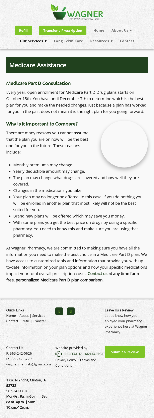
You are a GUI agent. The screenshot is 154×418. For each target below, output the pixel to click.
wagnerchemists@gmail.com (28, 364)
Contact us (97, 273)
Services (38, 315)
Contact (127, 40)
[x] (71, 311)
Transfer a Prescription (62, 30)
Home (98, 30)
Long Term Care (68, 40)
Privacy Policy (65, 359)
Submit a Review (125, 351)
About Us (121, 30)
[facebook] (59, 311)
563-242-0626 (21, 353)
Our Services (33, 40)
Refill (23, 30)
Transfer (39, 320)
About (24, 315)
